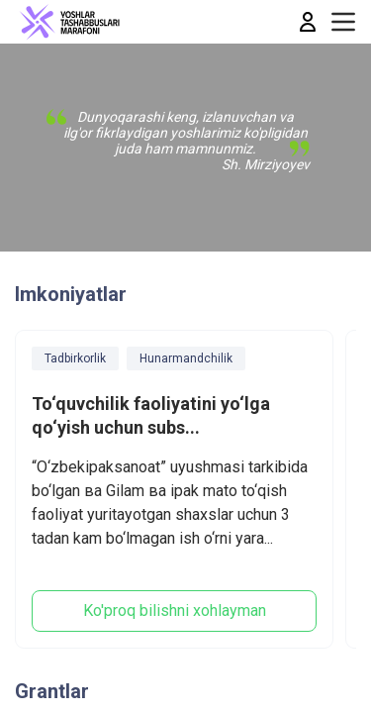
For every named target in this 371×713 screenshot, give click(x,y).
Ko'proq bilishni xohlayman (174, 610)
